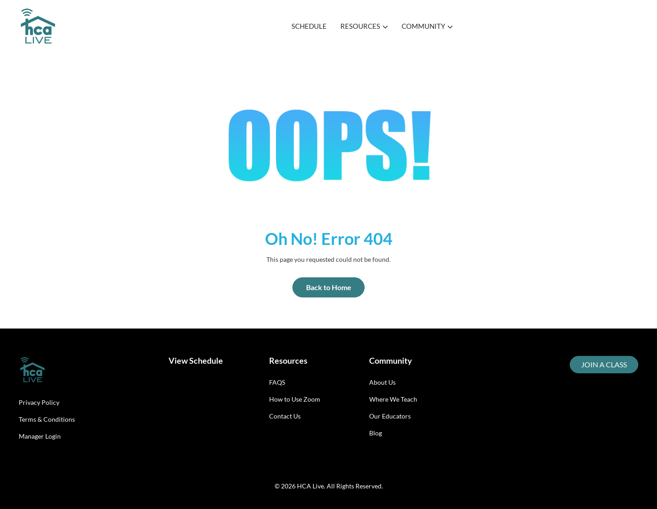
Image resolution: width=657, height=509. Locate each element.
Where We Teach (393, 399)
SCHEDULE (309, 26)
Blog (375, 433)
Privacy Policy (39, 402)
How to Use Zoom (294, 399)
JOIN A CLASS (604, 364)
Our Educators (390, 416)
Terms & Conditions (47, 419)
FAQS (277, 382)
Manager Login (40, 436)
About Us (382, 382)
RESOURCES (364, 26)
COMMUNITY (427, 26)
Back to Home (328, 287)
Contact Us (285, 416)
